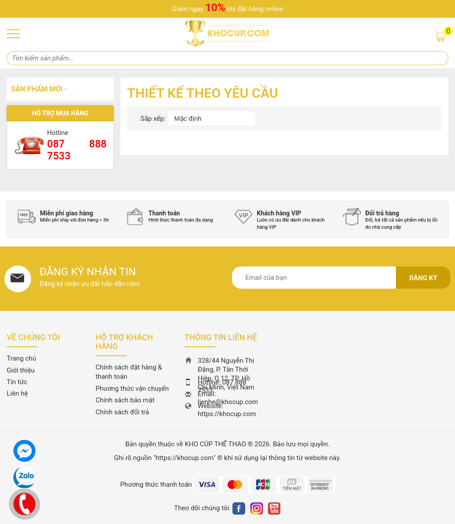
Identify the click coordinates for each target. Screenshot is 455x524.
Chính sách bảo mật (125, 400)
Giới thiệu (21, 370)
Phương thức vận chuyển (132, 389)
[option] (65, 217)
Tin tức (17, 382)
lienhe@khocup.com (228, 402)
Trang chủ (21, 358)
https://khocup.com (227, 414)
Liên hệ (17, 393)
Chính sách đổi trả (122, 412)
